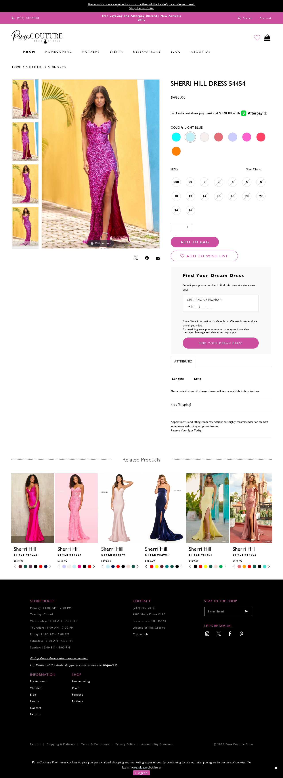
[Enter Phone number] (206, 306)
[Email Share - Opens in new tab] (158, 258)
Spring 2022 (57, 67)
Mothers (77, 701)
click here (154, 767)
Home (16, 67)
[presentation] (32, 508)
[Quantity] (181, 227)
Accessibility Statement (157, 744)
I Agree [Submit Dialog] (141, 773)
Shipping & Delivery (61, 744)
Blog (33, 694)
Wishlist (36, 688)
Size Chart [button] (253, 169)
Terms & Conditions (95, 744)
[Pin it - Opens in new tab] (147, 258)
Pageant (77, 694)
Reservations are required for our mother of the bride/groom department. (141, 4)
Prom (75, 688)
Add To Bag (194, 242)
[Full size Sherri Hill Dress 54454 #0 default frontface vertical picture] (100, 164)
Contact (35, 707)
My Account (38, 681)
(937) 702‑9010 (144, 608)
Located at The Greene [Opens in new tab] (149, 627)
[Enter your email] (228, 611)
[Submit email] (246, 611)
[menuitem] (13, 51)
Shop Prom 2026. (141, 8)
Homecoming (81, 681)
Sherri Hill (34, 67)
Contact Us (140, 634)
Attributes (183, 361)
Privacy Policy (125, 744)
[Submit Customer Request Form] (221, 343)
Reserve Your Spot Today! (186, 430)
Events (34, 701)
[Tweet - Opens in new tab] (135, 258)
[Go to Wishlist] (257, 38)
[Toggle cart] (267, 38)
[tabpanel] (25, 100)
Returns (35, 714)
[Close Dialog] (276, 768)
